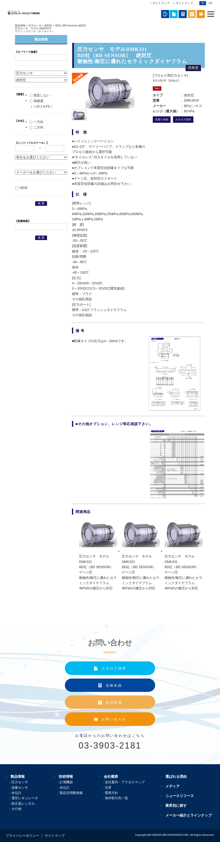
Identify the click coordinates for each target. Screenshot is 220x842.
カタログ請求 (183, 119)
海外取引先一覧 (119, 798)
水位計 (16, 793)
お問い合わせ (113, 719)
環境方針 (114, 793)
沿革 (111, 787)
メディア (175, 786)
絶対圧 (48, 25)
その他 (16, 809)
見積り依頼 (161, 119)
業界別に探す (178, 805)
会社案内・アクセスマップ (128, 782)
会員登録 (114, 702)
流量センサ (19, 787)
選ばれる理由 (178, 776)
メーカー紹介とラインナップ (191, 815)
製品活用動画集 (73, 793)
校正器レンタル (23, 803)
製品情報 (20, 25)
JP (202, 3)
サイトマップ (161, 3)
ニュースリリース (182, 796)
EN (210, 3)
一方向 (36, 122)
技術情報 (65, 776)
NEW (21, 188)
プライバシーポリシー (22, 835)
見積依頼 (114, 685)
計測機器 (68, 782)
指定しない (39, 95)
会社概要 (112, 776)
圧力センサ (35, 25)
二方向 (36, 127)
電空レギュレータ (24, 798)
